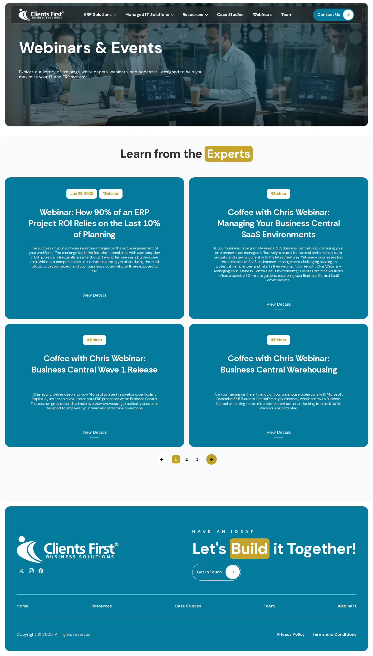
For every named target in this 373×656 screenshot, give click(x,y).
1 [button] (176, 459)
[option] (186, 312)
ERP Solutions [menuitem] (98, 14)
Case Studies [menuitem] (230, 14)
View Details (94, 295)
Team (269, 606)
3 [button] (197, 459)
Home (23, 606)
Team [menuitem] (286, 14)
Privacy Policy (291, 634)
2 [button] (186, 459)
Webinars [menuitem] (262, 14)
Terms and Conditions (334, 634)
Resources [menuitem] (193, 14)
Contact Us (328, 14)
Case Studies (188, 606)
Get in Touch (209, 572)
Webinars (347, 606)
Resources (101, 606)
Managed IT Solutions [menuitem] (147, 14)
